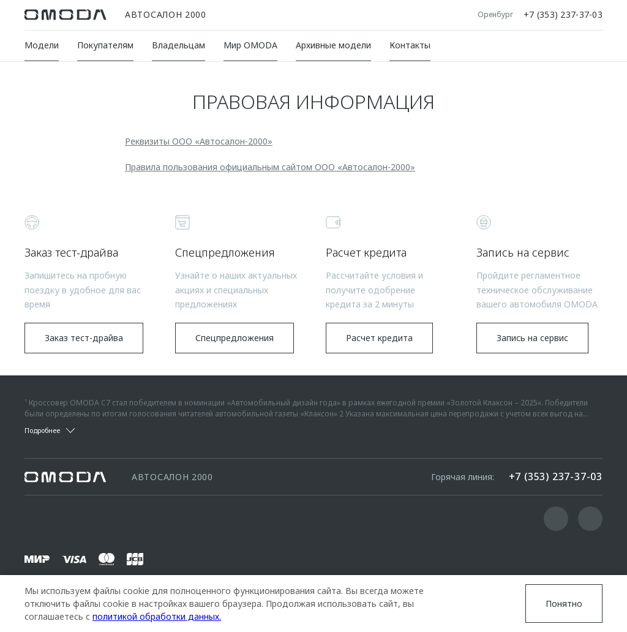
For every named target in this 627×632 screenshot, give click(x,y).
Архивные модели (333, 45)
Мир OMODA (250, 45)
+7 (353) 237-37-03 (563, 14)
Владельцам (178, 45)
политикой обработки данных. (156, 616)
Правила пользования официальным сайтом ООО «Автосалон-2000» (270, 167)
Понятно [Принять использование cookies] (564, 603)
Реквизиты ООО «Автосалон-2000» (198, 141)
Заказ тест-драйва (84, 338)
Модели (41, 45)
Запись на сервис (532, 338)
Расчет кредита (379, 338)
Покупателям (105, 45)
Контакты (409, 45)
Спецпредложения (234, 338)
